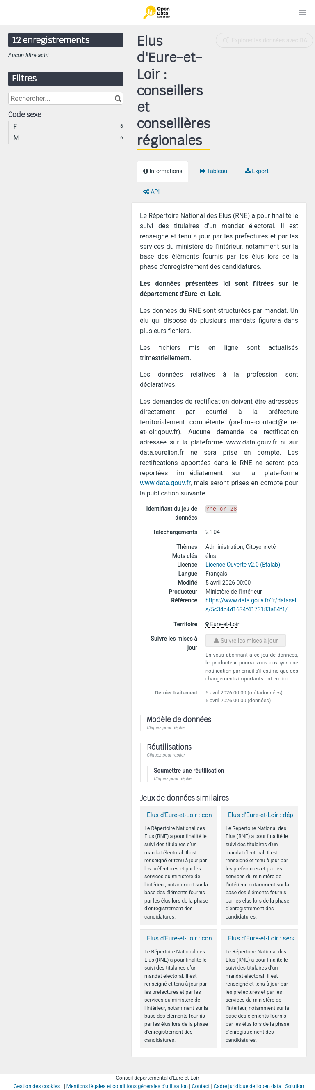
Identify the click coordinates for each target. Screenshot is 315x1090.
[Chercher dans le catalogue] (118, 98)
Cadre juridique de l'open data (247, 1086)
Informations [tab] (162, 171)
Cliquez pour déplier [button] (166, 727)
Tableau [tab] (213, 171)
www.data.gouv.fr (165, 483)
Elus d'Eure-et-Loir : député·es (269, 815)
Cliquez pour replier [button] (166, 755)
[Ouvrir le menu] (302, 12)
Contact (201, 1086)
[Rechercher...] (65, 98)
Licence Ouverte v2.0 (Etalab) (242, 564)
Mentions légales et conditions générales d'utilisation (127, 1086)
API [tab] (151, 191)
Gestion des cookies (37, 1086)
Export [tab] (257, 171)
